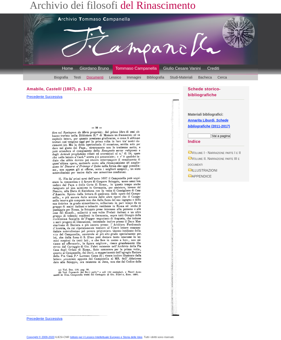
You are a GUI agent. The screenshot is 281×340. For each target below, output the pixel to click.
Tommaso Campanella (136, 68)
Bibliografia (155, 77)
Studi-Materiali (181, 77)
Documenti (94, 77)
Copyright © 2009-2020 (40, 337)
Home (67, 68)
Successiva (53, 97)
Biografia (61, 77)
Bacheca (205, 77)
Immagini (134, 77)
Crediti (213, 68)
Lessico (115, 77)
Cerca (222, 77)
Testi (77, 77)
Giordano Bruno (94, 68)
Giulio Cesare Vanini (182, 68)
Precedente (35, 97)
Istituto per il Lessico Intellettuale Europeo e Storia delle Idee (106, 337)
